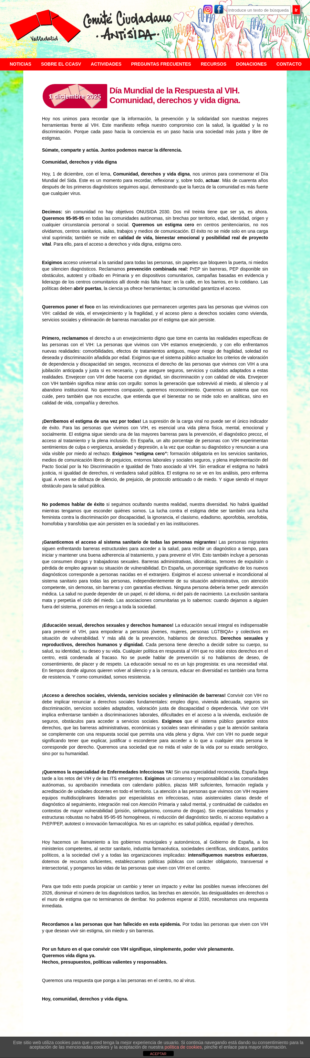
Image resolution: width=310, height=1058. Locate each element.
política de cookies (183, 1047)
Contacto (289, 64)
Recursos (213, 64)
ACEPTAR (158, 1054)
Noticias (20, 64)
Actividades (106, 64)
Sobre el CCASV (61, 64)
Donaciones (251, 64)
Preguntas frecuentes (161, 64)
